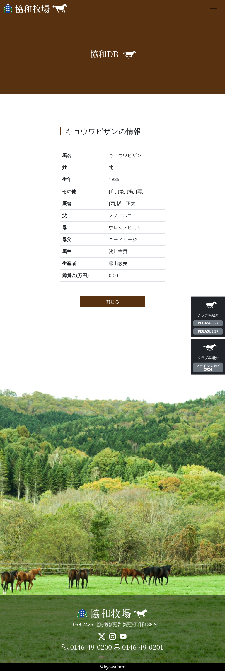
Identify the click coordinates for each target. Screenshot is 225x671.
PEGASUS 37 (208, 331)
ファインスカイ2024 (208, 367)
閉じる (112, 301)
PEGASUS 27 (208, 323)
